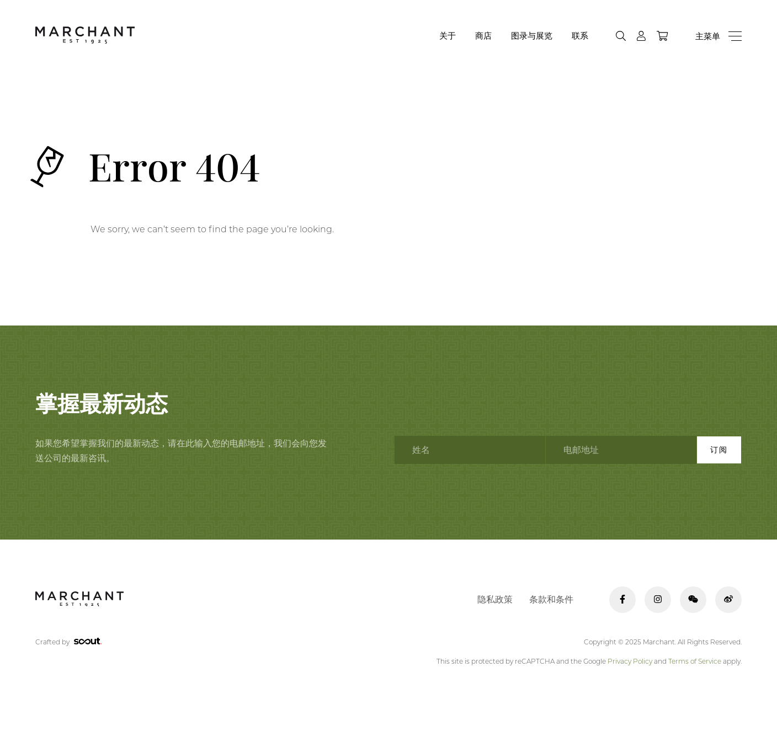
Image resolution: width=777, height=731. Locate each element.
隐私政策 (495, 599)
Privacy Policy (630, 661)
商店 (483, 35)
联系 (580, 35)
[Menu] (718, 36)
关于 (447, 35)
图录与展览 (531, 35)
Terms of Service (694, 661)
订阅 (719, 450)
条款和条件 (551, 599)
